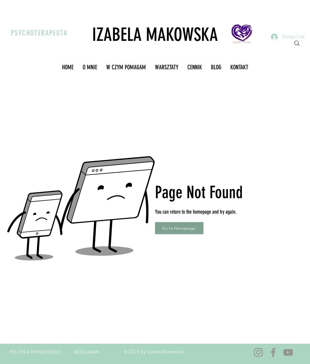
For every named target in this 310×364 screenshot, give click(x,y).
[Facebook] (273, 352)
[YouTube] (288, 352)
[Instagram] (258, 352)
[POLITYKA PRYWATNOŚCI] (35, 352)
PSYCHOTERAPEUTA (39, 33)
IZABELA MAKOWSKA (155, 34)
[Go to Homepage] (179, 228)
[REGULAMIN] (86, 352)
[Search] (297, 43)
